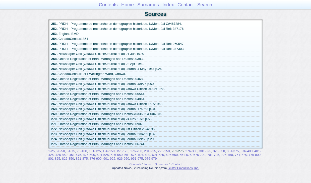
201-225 (150, 151)
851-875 (82, 158)
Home (127, 4)
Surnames (148, 4)
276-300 (191, 151)
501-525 (103, 155)
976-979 (151, 158)
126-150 (109, 151)
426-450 (61, 155)
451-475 (75, 155)
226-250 (164, 151)
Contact (185, 4)
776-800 (254, 155)
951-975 (137, 158)
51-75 (71, 151)
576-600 (144, 155)
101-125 (95, 151)
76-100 (82, 151)
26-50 (60, 151)
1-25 (51, 151)
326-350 (219, 151)
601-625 (158, 155)
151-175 (122, 151)
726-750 (227, 155)
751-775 (241, 155)
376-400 (246, 151)
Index (168, 4)
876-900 (96, 158)
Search (204, 4)
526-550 (117, 155)
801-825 (54, 158)
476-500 (89, 155)
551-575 (131, 155)
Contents (108, 4)
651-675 (186, 155)
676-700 (199, 155)
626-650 (172, 155)
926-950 (123, 158)
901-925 (109, 158)
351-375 (233, 151)
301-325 (205, 151)
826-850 (68, 158)
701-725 (213, 155)
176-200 (136, 151)
